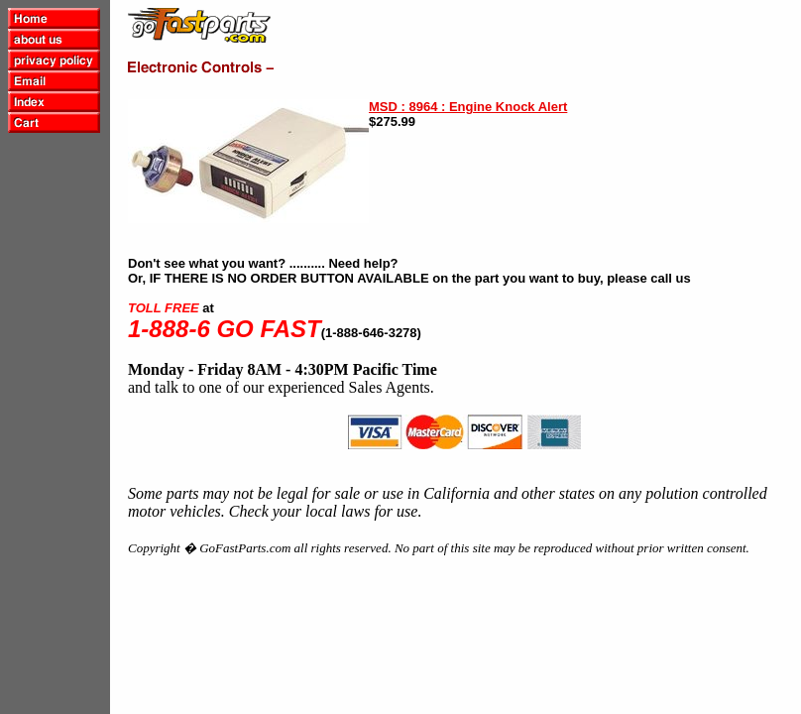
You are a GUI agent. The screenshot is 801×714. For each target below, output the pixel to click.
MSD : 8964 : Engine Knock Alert (468, 106)
